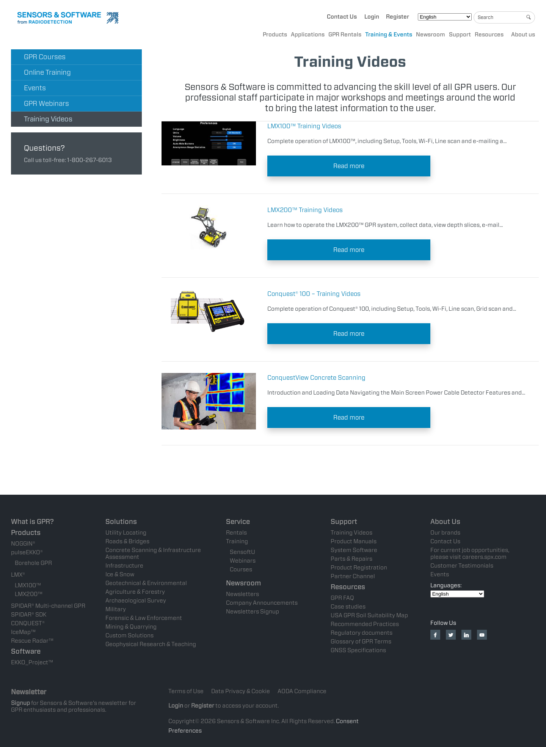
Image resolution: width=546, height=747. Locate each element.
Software (26, 651)
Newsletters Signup (252, 611)
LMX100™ (28, 585)
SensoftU (242, 552)
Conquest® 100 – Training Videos (314, 293)
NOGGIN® (23, 543)
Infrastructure (124, 565)
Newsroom (430, 34)
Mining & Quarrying (131, 626)
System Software (354, 550)
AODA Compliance (302, 691)
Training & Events (388, 34)
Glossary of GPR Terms (361, 641)
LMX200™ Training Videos (305, 210)
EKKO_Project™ (32, 662)
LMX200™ (28, 594)
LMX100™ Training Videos (304, 126)
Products (275, 34)
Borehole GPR (33, 563)
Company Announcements (262, 602)
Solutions (121, 521)
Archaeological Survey (135, 600)
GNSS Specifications (358, 650)
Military (115, 609)
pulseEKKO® (27, 552)
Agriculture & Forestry (135, 591)
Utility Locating (125, 532)
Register (397, 16)
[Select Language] (445, 16)
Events (35, 88)
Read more (348, 166)
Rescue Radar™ (32, 640)
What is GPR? (32, 521)
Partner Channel (353, 576)
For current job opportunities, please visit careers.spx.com (469, 553)
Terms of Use (186, 691)
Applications (308, 34)
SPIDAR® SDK (28, 614)
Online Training (47, 72)
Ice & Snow (119, 574)
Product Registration (359, 567)
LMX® (18, 574)
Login (371, 16)
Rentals (236, 532)
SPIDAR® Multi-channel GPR (48, 605)
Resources (489, 34)
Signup (20, 703)
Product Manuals (354, 541)
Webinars (243, 560)
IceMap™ (23, 632)
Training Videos (48, 119)
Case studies (348, 606)
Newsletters (242, 594)
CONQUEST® (28, 623)
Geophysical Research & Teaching (150, 644)
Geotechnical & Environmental (146, 583)
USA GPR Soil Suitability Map (369, 615)
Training (237, 541)
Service (238, 521)
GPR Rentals (344, 34)
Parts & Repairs (351, 558)
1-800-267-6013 (89, 160)
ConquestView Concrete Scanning (316, 377)
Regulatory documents (361, 632)
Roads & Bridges (127, 541)
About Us (445, 521)
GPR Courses (45, 57)
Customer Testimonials (461, 565)
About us (523, 34)
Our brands (445, 532)
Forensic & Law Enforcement (143, 618)
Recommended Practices (365, 624)
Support (460, 34)
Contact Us (342, 16)
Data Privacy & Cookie (240, 691)
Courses (241, 569)
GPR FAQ (342, 597)
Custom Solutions (129, 635)
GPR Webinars (46, 103)
